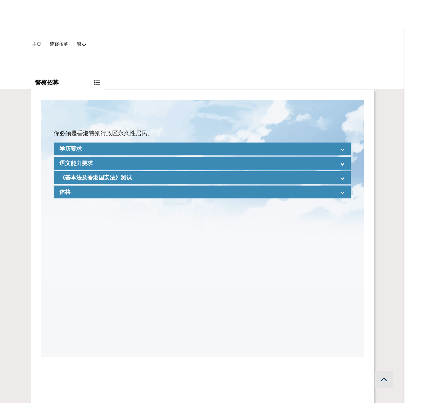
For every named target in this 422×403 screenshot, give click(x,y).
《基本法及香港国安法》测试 (95, 177)
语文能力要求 (76, 163)
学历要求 (70, 149)
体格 (65, 192)
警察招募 (59, 44)
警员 (81, 44)
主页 (36, 44)
